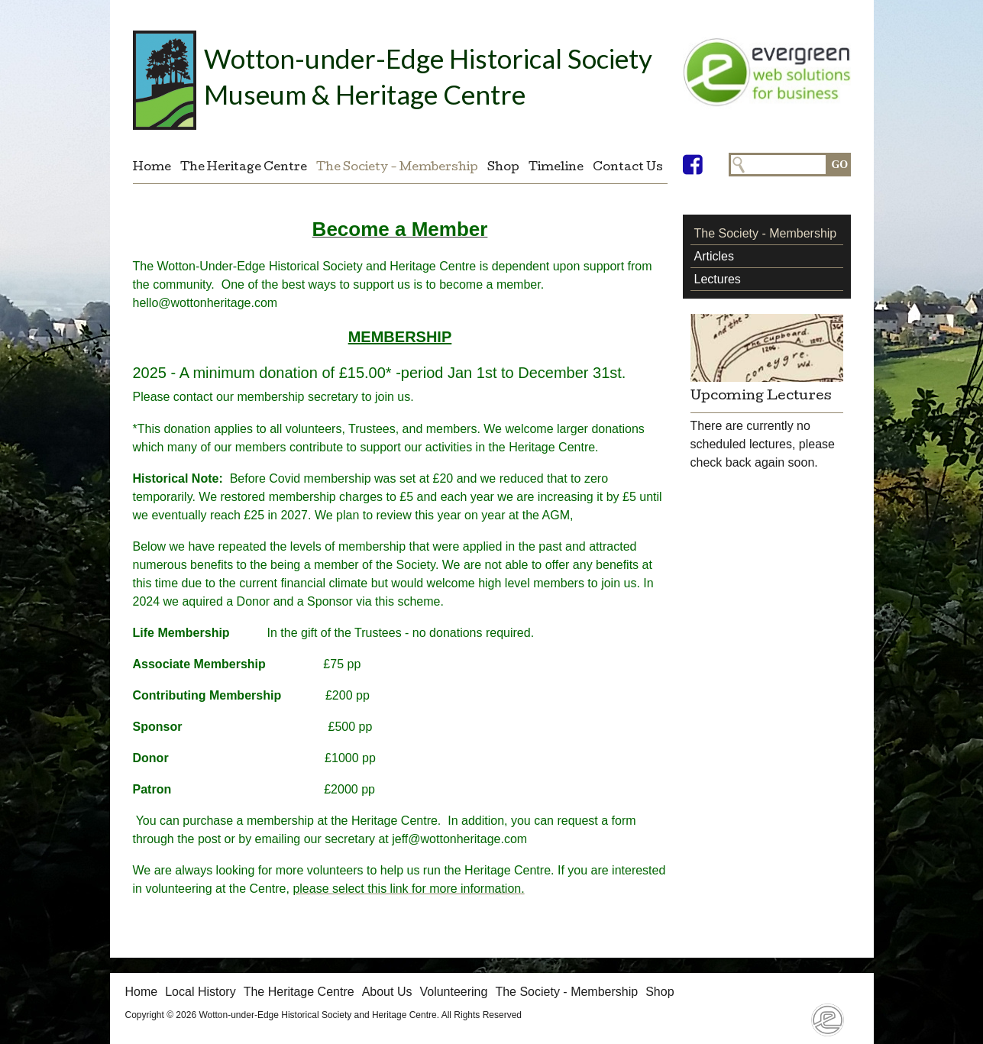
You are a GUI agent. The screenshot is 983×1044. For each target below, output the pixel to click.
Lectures (717, 279)
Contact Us (628, 168)
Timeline (556, 168)
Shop (503, 168)
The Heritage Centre (243, 168)
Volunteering (453, 991)
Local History (200, 991)
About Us (387, 991)
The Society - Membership (397, 168)
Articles (714, 256)
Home (152, 168)
